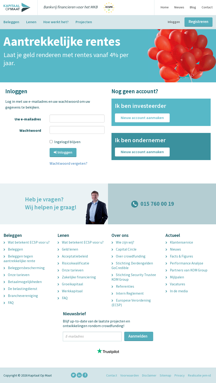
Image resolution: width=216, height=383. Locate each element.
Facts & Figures (179, 256)
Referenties (122, 286)
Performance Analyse (184, 263)
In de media (176, 291)
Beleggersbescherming (24, 268)
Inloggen (174, 22)
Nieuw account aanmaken (142, 117)
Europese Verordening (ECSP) (131, 302)
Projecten (84, 21)
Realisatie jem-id (199, 375)
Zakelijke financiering (76, 277)
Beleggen (11, 21)
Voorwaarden (129, 375)
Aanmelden (137, 336)
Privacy (180, 375)
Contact (207, 7)
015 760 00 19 (152, 203)
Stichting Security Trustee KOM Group (133, 277)
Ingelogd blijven (66, 141)
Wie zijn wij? (122, 242)
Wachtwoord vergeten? (68, 163)
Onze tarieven (16, 275)
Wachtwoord (31, 130)
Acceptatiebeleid (72, 256)
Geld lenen (67, 249)
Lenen (31, 21)
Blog (193, 7)
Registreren (198, 21)
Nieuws (179, 7)
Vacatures (175, 284)
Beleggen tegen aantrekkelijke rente (19, 258)
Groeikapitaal (70, 284)
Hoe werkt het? (56, 21)
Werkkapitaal (70, 291)
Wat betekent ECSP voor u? (26, 242)
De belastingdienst (20, 288)
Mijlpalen (174, 277)
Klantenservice (179, 242)
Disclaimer (149, 375)
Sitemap (165, 375)
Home (165, 7)
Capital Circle (124, 249)
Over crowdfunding (128, 256)
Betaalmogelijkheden (22, 282)
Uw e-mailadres (29, 119)
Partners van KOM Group (186, 270)
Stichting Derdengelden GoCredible (132, 265)
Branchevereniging (20, 295)
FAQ (8, 302)
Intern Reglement (127, 293)
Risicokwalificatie (73, 263)
